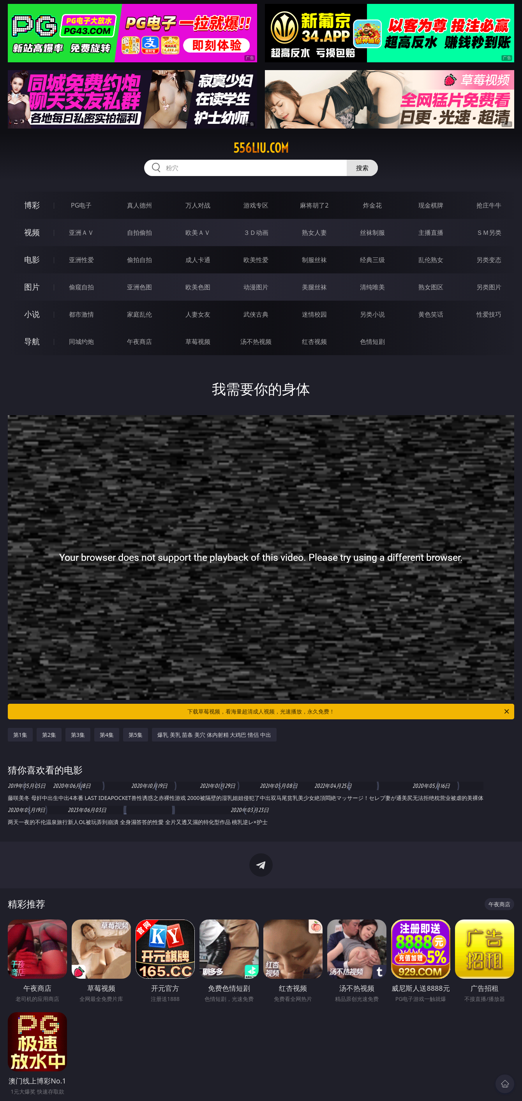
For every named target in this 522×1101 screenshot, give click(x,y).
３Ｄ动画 (255, 232)
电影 (32, 259)
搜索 (362, 168)
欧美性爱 (255, 259)
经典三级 (372, 259)
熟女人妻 (314, 232)
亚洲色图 (139, 287)
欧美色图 (197, 287)
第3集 (78, 734)
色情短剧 (372, 341)
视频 (32, 232)
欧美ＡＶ (197, 232)
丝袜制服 (372, 232)
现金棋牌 (430, 205)
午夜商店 (139, 341)
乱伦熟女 (430, 259)
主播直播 (430, 232)
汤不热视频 (256, 341)
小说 (32, 314)
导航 (32, 341)
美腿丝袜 (314, 287)
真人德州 (139, 205)
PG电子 (81, 205)
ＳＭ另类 (488, 232)
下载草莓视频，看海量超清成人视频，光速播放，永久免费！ (348, 711)
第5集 (136, 734)
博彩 (32, 205)
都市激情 (81, 314)
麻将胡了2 (314, 205)
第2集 (49, 734)
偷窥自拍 (81, 287)
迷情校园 (314, 314)
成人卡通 (197, 259)
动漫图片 (255, 287)
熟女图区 (430, 287)
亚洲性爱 (81, 259)
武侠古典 (255, 314)
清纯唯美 (372, 287)
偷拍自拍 (139, 259)
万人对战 (197, 205)
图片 (32, 287)
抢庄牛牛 (488, 205)
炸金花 (372, 205)
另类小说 (372, 314)
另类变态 (488, 259)
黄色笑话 (430, 314)
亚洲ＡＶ (81, 232)
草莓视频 (197, 341)
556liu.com (261, 148)
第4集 (107, 734)
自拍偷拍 (139, 232)
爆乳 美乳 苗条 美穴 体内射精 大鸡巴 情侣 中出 (214, 734)
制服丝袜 (314, 259)
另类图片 (488, 287)
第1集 (20, 734)
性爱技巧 (488, 314)
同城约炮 (81, 341)
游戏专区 (255, 205)
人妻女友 (197, 314)
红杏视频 (314, 341)
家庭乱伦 (139, 314)
